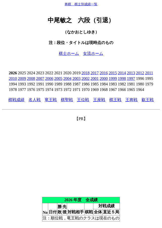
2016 (104, 73)
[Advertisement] (81, 157)
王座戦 (99, 100)
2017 (95, 73)
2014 (122, 73)
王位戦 (83, 100)
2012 (140, 73)
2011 (149, 73)
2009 (22, 78)
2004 (67, 78)
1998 (122, 78)
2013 (131, 73)
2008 (31, 78)
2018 (86, 73)
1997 (131, 78)
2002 (86, 78)
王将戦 (131, 100)
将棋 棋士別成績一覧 (81, 4)
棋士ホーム (69, 53)
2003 (76, 78)
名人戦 (35, 100)
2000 (104, 78)
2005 (58, 78)
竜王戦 (51, 100)
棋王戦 (115, 100)
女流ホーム (93, 53)
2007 (40, 78)
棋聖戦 (67, 100)
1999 (113, 78)
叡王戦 (148, 100)
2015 (113, 73)
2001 (95, 78)
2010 (13, 78)
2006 (49, 78)
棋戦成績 (16, 100)
